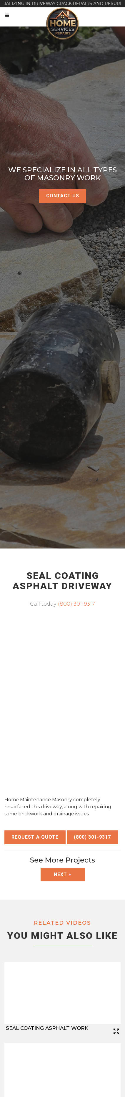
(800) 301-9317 (76, 604)
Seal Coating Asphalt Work (47, 1028)
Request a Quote (35, 837)
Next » (62, 874)
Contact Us (62, 196)
